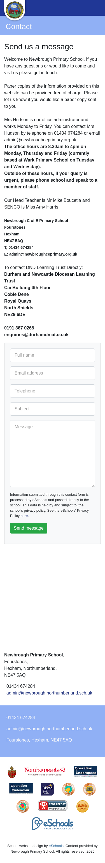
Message (24, 426)
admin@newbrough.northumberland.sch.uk (49, 693)
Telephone (25, 391)
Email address (29, 373)
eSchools (56, 846)
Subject (22, 408)
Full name (24, 355)
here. (25, 516)
